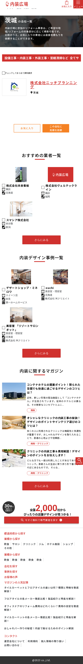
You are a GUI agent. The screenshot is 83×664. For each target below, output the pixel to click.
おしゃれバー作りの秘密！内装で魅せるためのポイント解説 (39, 628)
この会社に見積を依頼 (56, 128)
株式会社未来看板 (17, 185)
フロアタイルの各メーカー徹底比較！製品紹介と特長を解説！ (40, 598)
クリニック (29, 544)
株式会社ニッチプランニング (53, 84)
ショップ (68, 544)
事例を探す (11, 571)
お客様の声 (11, 577)
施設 (33, 410)
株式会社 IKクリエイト (57, 298)
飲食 (6, 544)
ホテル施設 (53, 544)
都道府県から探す (15, 533)
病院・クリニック (39, 443)
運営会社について (14, 641)
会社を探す (11, 566)
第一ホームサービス (16, 302)
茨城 (35, 92)
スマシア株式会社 (17, 220)
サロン (16, 544)
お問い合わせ (12, 645)
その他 (8, 548)
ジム (41, 544)
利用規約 (33, 641)
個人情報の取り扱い (52, 641)
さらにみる (41, 239)
